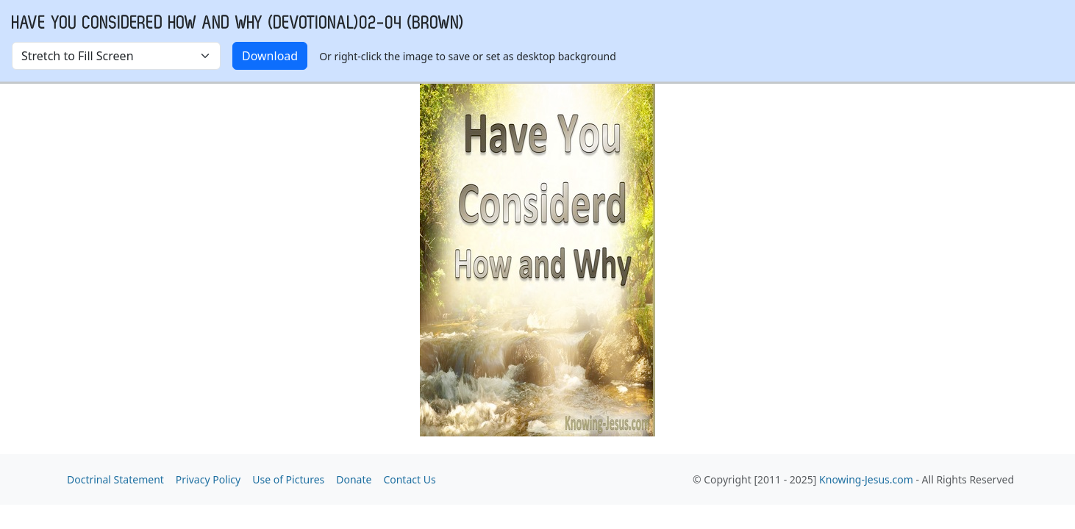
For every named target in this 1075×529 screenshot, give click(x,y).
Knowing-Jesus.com (866, 479)
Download (270, 56)
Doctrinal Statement (115, 479)
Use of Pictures (288, 479)
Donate (353, 479)
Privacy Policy (208, 479)
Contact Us (409, 479)
